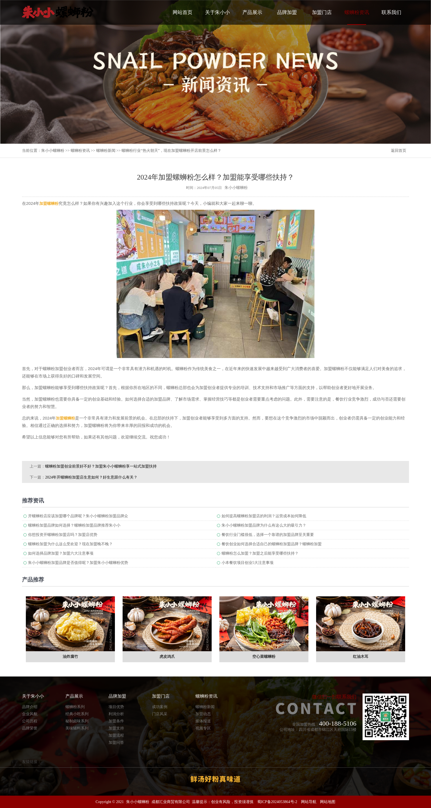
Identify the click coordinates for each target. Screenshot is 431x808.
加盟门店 (322, 12)
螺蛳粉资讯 (356, 17)
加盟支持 (116, 728)
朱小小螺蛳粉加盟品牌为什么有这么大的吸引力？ (264, 525)
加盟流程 (116, 735)
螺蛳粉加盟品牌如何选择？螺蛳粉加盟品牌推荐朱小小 (74, 525)
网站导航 (308, 802)
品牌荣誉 (29, 728)
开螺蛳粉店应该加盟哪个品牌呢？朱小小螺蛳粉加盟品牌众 (78, 516)
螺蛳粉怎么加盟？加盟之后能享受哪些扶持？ (260, 553)
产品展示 (252, 12)
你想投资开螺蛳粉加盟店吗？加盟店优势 (62, 535)
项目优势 (116, 707)
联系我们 (391, 12)
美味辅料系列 (77, 728)
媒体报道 (203, 721)
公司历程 (29, 721)
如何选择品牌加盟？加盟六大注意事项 (60, 553)
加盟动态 (203, 714)
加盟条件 (116, 721)
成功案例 (159, 707)
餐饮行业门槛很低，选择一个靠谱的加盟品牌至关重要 (268, 535)
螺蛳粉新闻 (105, 151)
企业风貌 (29, 714)
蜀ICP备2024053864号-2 (277, 802)
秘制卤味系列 (77, 721)
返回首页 (398, 151)
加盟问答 (116, 742)
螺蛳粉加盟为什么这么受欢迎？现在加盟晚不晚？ (70, 544)
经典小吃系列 (77, 714)
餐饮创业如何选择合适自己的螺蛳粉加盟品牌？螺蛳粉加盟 (272, 544)
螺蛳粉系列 (75, 707)
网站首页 (182, 12)
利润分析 (116, 714)
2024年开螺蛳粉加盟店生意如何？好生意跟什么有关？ (91, 477)
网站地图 (327, 802)
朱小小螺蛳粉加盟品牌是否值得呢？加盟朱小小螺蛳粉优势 (78, 563)
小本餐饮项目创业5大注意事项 (247, 563)
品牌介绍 (29, 707)
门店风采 (159, 714)
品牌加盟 (287, 12)
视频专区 (203, 728)
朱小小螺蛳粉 (52, 151)
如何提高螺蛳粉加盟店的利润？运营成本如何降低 (264, 516)
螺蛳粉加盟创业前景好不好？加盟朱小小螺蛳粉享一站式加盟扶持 (101, 466)
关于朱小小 (217, 12)
